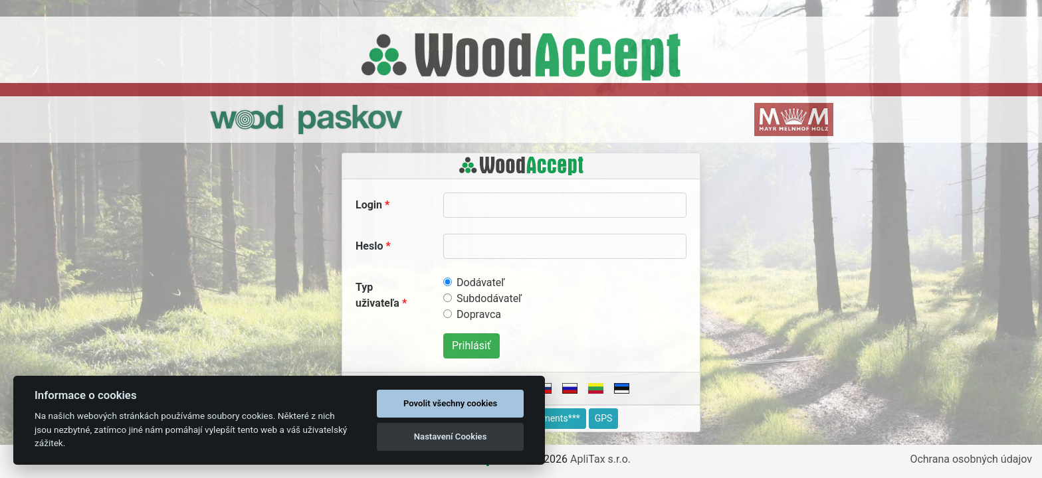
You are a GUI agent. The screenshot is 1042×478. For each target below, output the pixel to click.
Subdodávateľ (489, 298)
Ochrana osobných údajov (971, 459)
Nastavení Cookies (450, 436)
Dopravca (479, 314)
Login (369, 205)
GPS (604, 418)
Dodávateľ (480, 282)
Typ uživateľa (377, 295)
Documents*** (550, 418)
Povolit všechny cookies (450, 403)
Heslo (369, 246)
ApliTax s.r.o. (600, 459)
